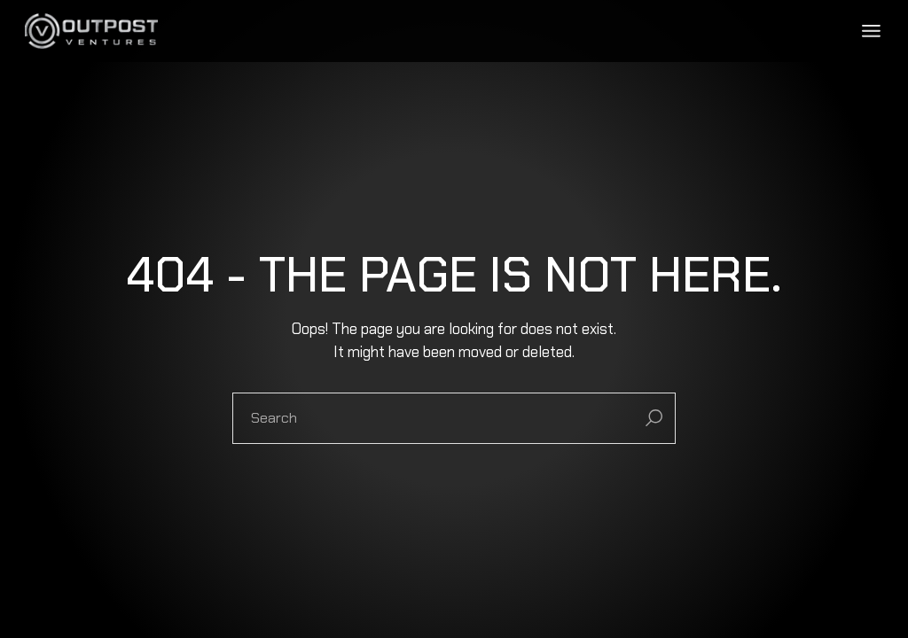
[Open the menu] (871, 31)
